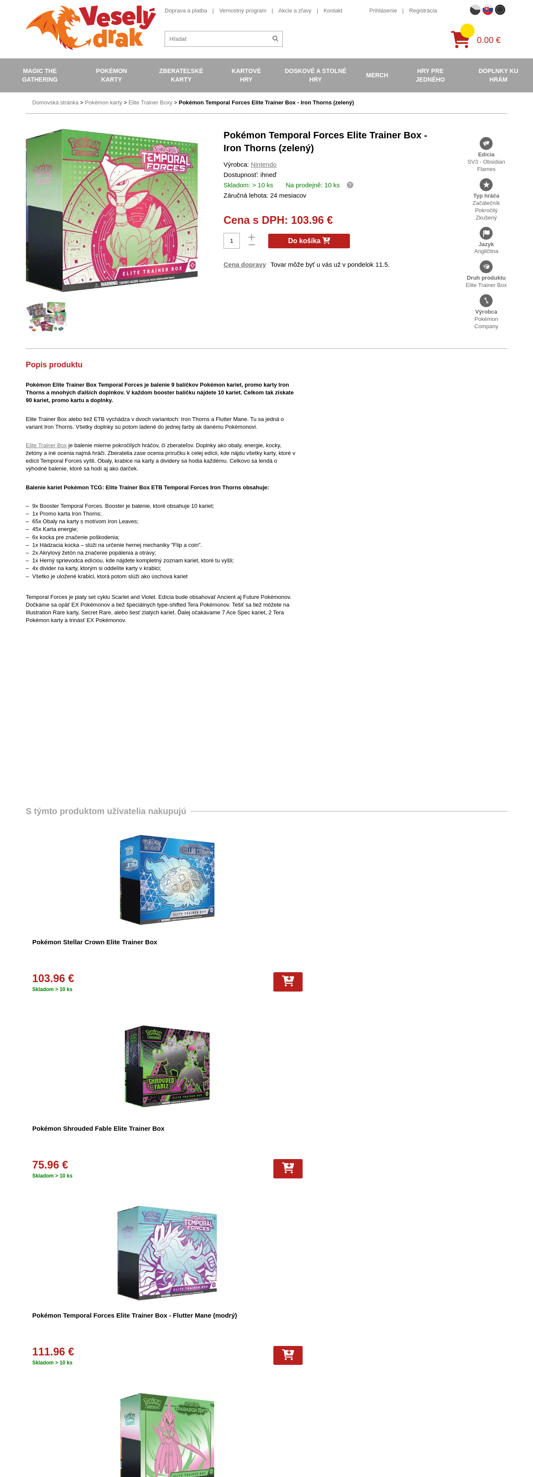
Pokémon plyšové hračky (290, 1396)
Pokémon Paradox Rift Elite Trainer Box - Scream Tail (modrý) (74, 1137)
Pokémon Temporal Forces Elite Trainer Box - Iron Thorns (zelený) (266, 102)
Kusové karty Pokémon (288, 1441)
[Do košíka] (107, 981)
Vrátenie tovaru (161, 1408)
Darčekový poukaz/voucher (176, 1340)
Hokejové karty (277, 1430)
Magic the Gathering (40, 75)
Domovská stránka (55, 102)
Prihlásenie (383, 10)
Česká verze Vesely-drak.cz (420, 1455)
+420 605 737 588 (409, 1327)
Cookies (152, 1396)
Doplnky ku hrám (498, 75)
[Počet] (232, 241)
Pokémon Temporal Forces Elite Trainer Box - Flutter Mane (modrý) (320, 950)
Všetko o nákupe (163, 1385)
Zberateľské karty (181, 75)
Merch (377, 75)
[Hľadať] (275, 38)
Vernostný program (242, 10)
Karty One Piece (279, 1385)
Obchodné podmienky (169, 1329)
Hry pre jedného (430, 75)
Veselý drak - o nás (166, 1363)
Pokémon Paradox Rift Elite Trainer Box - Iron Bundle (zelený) (445, 950)
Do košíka (309, 240)
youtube (396, 1367)
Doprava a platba (186, 10)
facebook (397, 1354)
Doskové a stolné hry (315, 75)
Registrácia (423, 10)
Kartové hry (246, 75)
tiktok (392, 1394)
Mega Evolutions (279, 1408)
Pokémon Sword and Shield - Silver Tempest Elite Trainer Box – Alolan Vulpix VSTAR (200, 1137)
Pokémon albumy (280, 1340)
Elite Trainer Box (46, 445)
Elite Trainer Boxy (150, 102)
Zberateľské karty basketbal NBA (300, 1352)
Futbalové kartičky (281, 1453)
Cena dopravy (245, 264)
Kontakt (333, 10)
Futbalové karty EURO (287, 1419)
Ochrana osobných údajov (174, 1352)
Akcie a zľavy (295, 10)
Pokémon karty (111, 75)
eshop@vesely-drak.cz (414, 1341)
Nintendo (263, 164)
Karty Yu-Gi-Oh (278, 1374)
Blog (147, 1374)
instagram (398, 1380)
